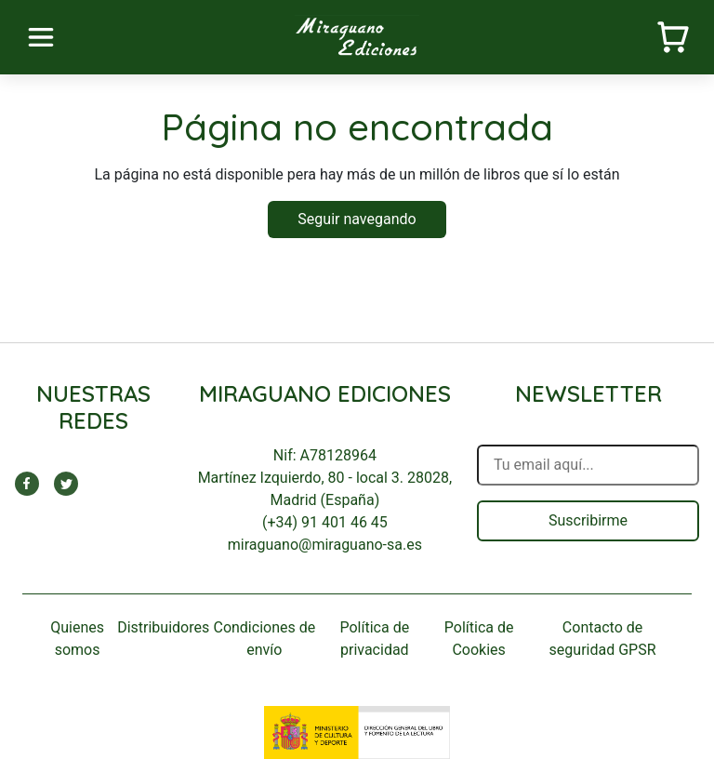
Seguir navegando (357, 219)
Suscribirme (588, 520)
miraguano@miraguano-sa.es (325, 544)
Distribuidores (163, 627)
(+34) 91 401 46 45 (325, 522)
